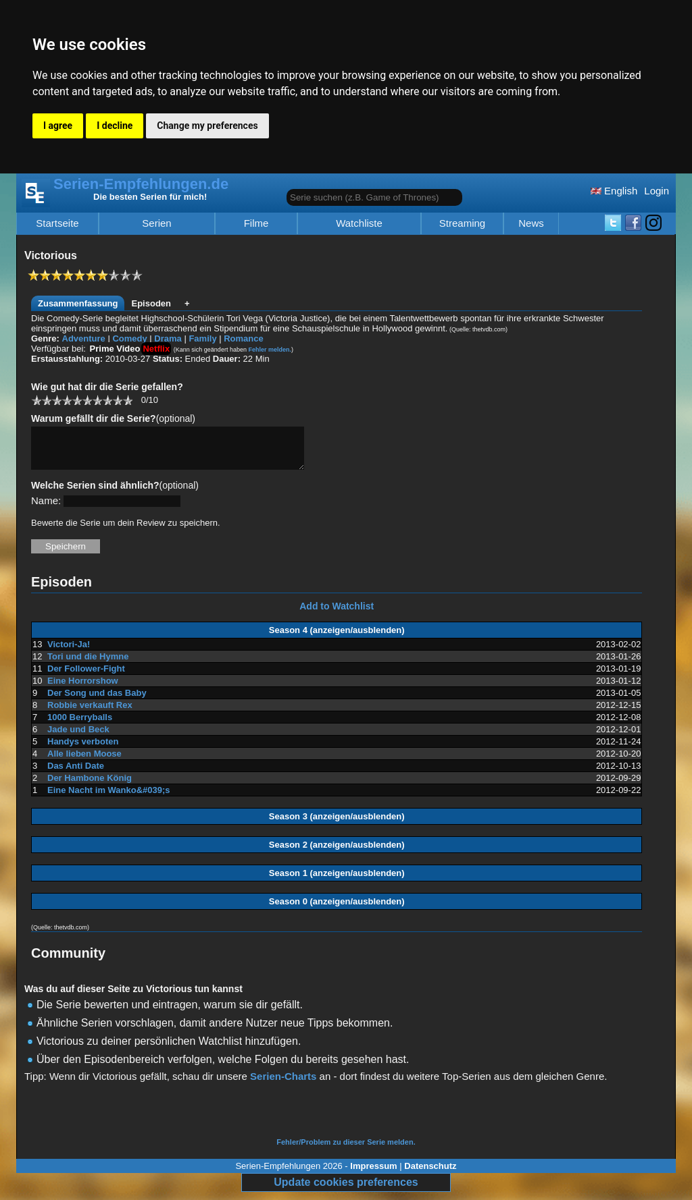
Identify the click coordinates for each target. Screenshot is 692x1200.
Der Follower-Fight (86, 677)
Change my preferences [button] (207, 125)
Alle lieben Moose (84, 762)
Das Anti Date (75, 774)
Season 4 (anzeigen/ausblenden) (337, 638)
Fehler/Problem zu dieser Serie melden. (345, 1150)
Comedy (129, 338)
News (531, 223)
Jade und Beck (78, 737)
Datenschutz (430, 1174)
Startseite (57, 223)
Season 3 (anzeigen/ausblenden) (337, 824)
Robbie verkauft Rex (89, 713)
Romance (244, 338)
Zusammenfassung (78, 303)
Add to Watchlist (336, 614)
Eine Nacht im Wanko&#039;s (108, 798)
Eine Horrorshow (82, 689)
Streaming (462, 223)
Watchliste (359, 223)
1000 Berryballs (79, 725)
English (614, 190)
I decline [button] (114, 125)
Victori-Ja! (68, 652)
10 (127, 400)
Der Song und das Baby (97, 701)
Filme (256, 223)
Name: (46, 508)
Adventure (83, 338)
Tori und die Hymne (87, 664)
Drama (167, 338)
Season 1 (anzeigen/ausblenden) (337, 881)
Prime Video (115, 349)
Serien (156, 223)
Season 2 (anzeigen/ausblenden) (337, 853)
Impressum (373, 1174)
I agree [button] (57, 125)
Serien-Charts (283, 1084)
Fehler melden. (269, 349)
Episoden (151, 303)
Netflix (156, 349)
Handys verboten (82, 749)
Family (202, 338)
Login (656, 190)
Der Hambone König (89, 786)
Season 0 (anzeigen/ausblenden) (337, 909)
